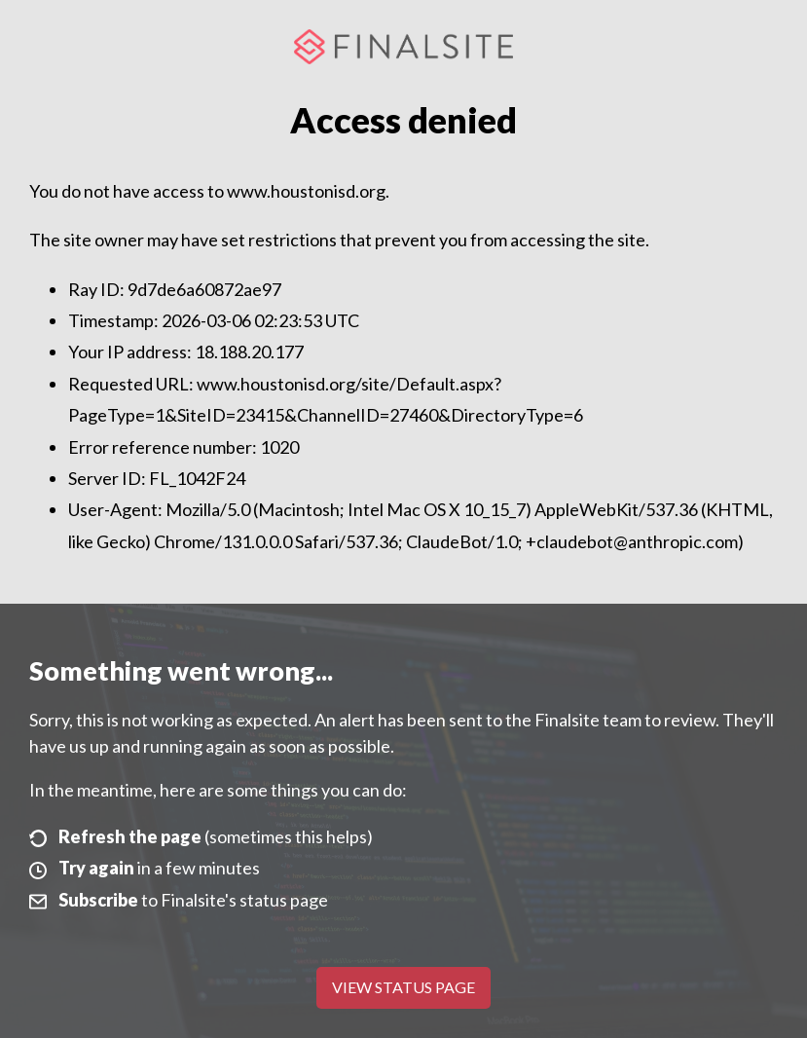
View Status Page (403, 987)
